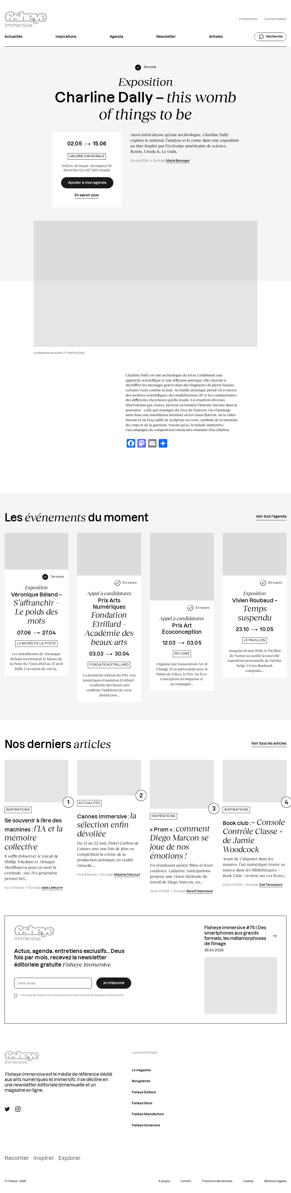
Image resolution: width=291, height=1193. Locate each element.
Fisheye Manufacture (148, 1114)
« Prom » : (180, 842)
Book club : (254, 836)
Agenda (116, 37)
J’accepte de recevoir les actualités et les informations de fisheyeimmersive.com (72, 995)
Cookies (248, 1181)
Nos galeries (141, 1081)
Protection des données (217, 1181)
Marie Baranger (178, 160)
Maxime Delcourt (127, 874)
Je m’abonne (113, 983)
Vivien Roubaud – (254, 610)
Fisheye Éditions (144, 1092)
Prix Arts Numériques (109, 622)
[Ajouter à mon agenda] (87, 182)
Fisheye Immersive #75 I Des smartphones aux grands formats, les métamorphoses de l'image (240, 936)
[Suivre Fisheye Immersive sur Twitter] (7, 1109)
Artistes (216, 37)
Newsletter (166, 37)
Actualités (13, 37)
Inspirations (65, 37)
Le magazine (141, 1070)
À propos (164, 1181)
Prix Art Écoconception (182, 629)
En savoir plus (87, 195)
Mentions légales (275, 1181)
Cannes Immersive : (106, 824)
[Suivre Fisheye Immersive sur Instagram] (18, 1109)
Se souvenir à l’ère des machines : (34, 834)
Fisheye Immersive (146, 1125)
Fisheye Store (248, 19)
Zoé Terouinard (270, 884)
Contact (186, 1181)
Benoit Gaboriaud (199, 891)
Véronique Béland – (36, 608)
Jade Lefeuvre (52, 887)
